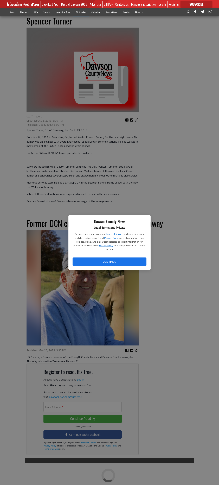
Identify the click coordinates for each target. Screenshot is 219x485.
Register (174, 4)
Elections (24, 12)
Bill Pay (108, 4)
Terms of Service (114, 234)
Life (36, 12)
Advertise (95, 4)
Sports (46, 12)
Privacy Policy (111, 238)
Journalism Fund (62, 12)
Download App (50, 4)
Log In (162, 4)
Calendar (95, 12)
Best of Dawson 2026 (74, 4)
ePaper (35, 4)
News (12, 12)
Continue (109, 262)
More (139, 12)
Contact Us (122, 4)
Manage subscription (143, 4)
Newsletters (111, 12)
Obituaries (81, 12)
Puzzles (126, 12)
